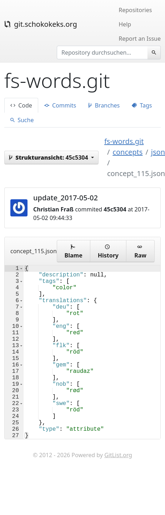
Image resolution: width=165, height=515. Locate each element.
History (108, 251)
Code (21, 105)
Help (125, 24)
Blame (73, 251)
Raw (140, 251)
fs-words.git (124, 141)
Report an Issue (140, 38)
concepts (127, 152)
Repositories (135, 10)
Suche (22, 120)
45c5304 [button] (49, 157)
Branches (104, 105)
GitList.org (118, 494)
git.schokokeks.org (40, 24)
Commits (60, 105)
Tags (142, 105)
